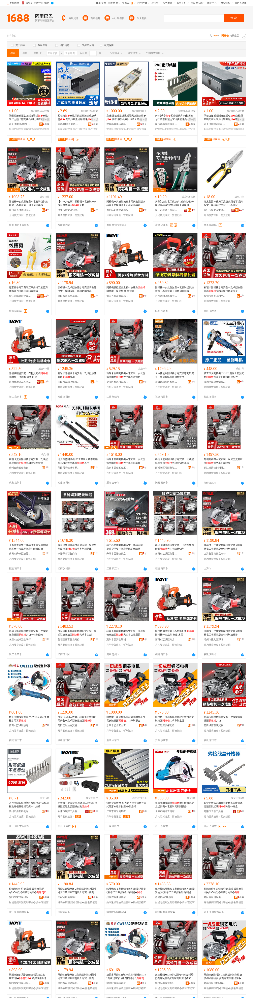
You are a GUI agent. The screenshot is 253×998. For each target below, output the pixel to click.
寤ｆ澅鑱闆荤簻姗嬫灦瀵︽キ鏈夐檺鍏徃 (20, 124)
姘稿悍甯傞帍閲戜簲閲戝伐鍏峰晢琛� (215, 983)
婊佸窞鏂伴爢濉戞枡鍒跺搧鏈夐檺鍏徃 (166, 124)
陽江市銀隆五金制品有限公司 (166, 210)
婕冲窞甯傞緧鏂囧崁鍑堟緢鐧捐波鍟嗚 (69, 983)
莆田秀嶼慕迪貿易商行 (117, 296)
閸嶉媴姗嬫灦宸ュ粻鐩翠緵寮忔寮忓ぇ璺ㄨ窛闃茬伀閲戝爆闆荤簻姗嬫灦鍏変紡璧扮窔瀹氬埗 (29, 117)
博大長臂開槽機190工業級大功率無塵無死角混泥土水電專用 (78, 461)
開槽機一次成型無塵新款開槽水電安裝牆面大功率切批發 (174, 719)
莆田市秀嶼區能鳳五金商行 (20, 553)
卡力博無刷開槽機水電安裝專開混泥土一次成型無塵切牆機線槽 (174, 375)
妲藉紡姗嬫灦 (65, 129)
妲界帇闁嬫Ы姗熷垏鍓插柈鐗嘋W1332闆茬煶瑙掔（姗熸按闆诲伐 (126, 976)
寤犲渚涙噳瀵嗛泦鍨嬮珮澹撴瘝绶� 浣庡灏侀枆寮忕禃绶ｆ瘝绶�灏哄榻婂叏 (126, 117)
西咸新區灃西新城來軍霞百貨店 (166, 467)
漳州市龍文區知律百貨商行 (69, 210)
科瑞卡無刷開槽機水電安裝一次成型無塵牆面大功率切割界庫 (77, 547)
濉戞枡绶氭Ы (173, 129)
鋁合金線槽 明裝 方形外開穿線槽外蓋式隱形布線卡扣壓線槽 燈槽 (126, 804)
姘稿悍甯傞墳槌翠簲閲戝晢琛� (117, 897)
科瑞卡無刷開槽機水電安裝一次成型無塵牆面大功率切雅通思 (125, 375)
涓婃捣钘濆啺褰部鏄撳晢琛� (69, 897)
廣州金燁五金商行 (18, 467)
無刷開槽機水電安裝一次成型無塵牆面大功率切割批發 (223, 461)
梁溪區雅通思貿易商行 (117, 381)
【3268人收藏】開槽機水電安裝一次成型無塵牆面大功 (77, 203)
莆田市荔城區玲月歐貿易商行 (166, 639)
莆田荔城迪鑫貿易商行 (69, 725)
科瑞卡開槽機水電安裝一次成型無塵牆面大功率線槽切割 (174, 547)
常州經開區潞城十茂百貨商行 (166, 296)
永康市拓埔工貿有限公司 (166, 811)
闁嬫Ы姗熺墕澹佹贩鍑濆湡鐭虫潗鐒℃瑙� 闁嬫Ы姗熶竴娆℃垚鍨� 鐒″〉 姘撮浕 (27, 976)
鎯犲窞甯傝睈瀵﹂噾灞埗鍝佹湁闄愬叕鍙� (215, 897)
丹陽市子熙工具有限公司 (215, 811)
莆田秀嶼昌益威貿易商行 (69, 296)
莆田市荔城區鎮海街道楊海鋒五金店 (69, 381)
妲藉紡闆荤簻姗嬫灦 (20, 129)
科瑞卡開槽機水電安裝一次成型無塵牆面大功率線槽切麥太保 (223, 289)
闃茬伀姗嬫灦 (80, 129)
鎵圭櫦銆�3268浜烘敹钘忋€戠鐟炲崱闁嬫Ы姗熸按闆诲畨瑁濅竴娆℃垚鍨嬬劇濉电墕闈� (174, 976)
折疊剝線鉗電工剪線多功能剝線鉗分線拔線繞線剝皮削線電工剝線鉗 (174, 203)
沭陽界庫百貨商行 (67, 553)
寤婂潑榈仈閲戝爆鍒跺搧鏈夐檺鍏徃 (69, 124)
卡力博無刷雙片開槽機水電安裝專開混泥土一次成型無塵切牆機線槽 (28, 547)
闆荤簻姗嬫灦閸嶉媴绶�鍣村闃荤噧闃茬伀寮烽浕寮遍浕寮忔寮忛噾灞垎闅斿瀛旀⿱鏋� (223, 117)
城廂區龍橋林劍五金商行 (215, 381)
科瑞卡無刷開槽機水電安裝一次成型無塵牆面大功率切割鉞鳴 (28, 633)
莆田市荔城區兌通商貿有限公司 (166, 553)
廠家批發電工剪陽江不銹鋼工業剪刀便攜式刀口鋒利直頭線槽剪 (28, 289)
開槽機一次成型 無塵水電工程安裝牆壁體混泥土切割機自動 (77, 804)
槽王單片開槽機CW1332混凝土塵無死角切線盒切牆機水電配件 (224, 375)
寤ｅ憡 (46, 119)
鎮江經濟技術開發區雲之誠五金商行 (215, 467)
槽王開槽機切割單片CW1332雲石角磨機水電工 (29, 719)
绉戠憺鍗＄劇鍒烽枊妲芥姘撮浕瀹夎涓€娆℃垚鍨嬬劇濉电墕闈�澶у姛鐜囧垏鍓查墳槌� (126, 890)
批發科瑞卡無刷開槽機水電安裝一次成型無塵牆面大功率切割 (77, 633)
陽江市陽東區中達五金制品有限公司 (215, 210)
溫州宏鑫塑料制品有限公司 (20, 811)
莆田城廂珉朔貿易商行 (215, 725)
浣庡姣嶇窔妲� (137, 129)
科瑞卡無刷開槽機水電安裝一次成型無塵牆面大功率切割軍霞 (174, 461)
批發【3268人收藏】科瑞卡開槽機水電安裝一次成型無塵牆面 (77, 719)
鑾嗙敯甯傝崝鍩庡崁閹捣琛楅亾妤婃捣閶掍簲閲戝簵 (117, 983)
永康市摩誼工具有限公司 (20, 381)
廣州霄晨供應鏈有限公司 (20, 210)
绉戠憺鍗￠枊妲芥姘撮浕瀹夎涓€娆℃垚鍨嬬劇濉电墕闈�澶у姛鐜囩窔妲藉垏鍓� (29, 890)
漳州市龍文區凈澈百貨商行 (215, 639)
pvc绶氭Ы (160, 129)
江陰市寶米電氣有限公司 (117, 811)
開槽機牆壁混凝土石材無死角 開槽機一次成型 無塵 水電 (125, 289)
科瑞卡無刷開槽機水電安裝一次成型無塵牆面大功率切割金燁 (28, 461)
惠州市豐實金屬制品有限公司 (117, 639)
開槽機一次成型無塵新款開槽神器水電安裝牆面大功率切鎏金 (125, 719)
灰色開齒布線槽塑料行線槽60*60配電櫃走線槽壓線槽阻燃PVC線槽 (29, 804)
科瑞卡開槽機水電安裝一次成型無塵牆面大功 (77, 375)
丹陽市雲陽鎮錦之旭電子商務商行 (117, 553)
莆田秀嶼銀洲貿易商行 (69, 467)
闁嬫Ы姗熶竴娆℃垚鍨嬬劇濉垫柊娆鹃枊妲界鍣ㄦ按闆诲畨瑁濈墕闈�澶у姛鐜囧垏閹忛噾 (223, 976)
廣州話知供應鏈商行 (117, 210)
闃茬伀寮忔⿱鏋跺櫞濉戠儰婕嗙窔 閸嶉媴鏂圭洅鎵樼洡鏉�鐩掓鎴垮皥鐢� (77, 117)
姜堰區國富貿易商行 (69, 639)
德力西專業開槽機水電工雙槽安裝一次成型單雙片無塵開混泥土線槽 (125, 547)
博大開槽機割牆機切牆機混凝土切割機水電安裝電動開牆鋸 (174, 804)
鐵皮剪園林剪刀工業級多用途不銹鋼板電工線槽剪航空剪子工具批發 (223, 203)
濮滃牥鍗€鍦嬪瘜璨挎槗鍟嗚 (166, 897)
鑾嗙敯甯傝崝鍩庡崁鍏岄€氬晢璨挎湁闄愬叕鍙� (20, 897)
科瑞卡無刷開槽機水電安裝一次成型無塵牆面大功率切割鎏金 (125, 461)
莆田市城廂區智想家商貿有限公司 (166, 381)
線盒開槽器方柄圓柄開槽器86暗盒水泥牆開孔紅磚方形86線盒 (223, 804)
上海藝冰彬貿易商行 (215, 553)
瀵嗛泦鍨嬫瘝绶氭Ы (117, 129)
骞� (46, 124)
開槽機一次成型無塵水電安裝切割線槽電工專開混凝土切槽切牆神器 (28, 203)
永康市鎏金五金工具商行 (117, 467)
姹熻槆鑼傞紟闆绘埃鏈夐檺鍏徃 (117, 124)
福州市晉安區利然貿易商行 (215, 296)
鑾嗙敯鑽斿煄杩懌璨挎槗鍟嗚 (166, 983)
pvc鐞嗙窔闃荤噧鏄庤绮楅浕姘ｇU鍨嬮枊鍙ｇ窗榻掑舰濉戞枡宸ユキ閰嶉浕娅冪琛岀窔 (174, 117)
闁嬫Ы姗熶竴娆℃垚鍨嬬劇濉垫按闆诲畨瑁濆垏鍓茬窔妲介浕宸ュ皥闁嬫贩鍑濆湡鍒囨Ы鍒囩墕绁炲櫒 (77, 890)
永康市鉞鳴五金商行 (20, 639)
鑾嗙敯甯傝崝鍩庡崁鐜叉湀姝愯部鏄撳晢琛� (20, 983)
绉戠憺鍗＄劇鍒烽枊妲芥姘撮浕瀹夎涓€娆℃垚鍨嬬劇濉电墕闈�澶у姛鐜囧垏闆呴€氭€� (223, 890)
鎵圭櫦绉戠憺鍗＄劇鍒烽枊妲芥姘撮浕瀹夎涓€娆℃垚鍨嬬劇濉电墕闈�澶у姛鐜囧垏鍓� (175, 890)
